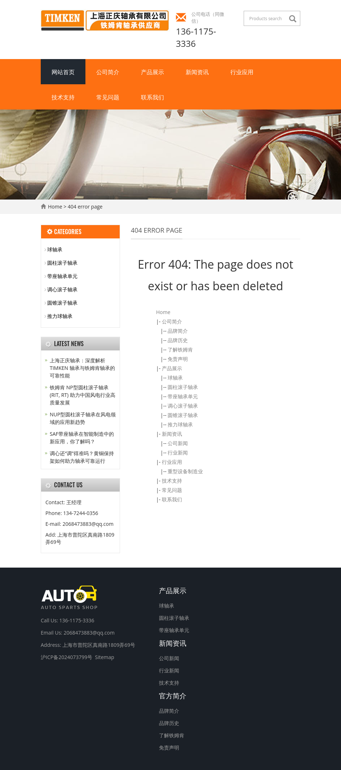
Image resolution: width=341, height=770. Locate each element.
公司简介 (107, 71)
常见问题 (107, 97)
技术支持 (63, 97)
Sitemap (104, 657)
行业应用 (241, 71)
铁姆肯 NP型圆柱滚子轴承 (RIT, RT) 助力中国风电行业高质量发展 (82, 395)
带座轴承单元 (183, 396)
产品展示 (152, 71)
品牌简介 (178, 330)
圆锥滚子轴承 (183, 415)
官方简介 (172, 695)
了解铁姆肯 (180, 349)
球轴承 (175, 377)
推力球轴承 (180, 424)
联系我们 (152, 97)
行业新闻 (178, 452)
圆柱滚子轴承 (183, 387)
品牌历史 (178, 340)
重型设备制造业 (185, 471)
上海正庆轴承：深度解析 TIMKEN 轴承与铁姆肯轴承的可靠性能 (82, 368)
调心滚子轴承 (183, 405)
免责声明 (178, 358)
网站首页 (63, 71)
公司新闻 (178, 443)
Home (55, 206)
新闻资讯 (197, 71)
